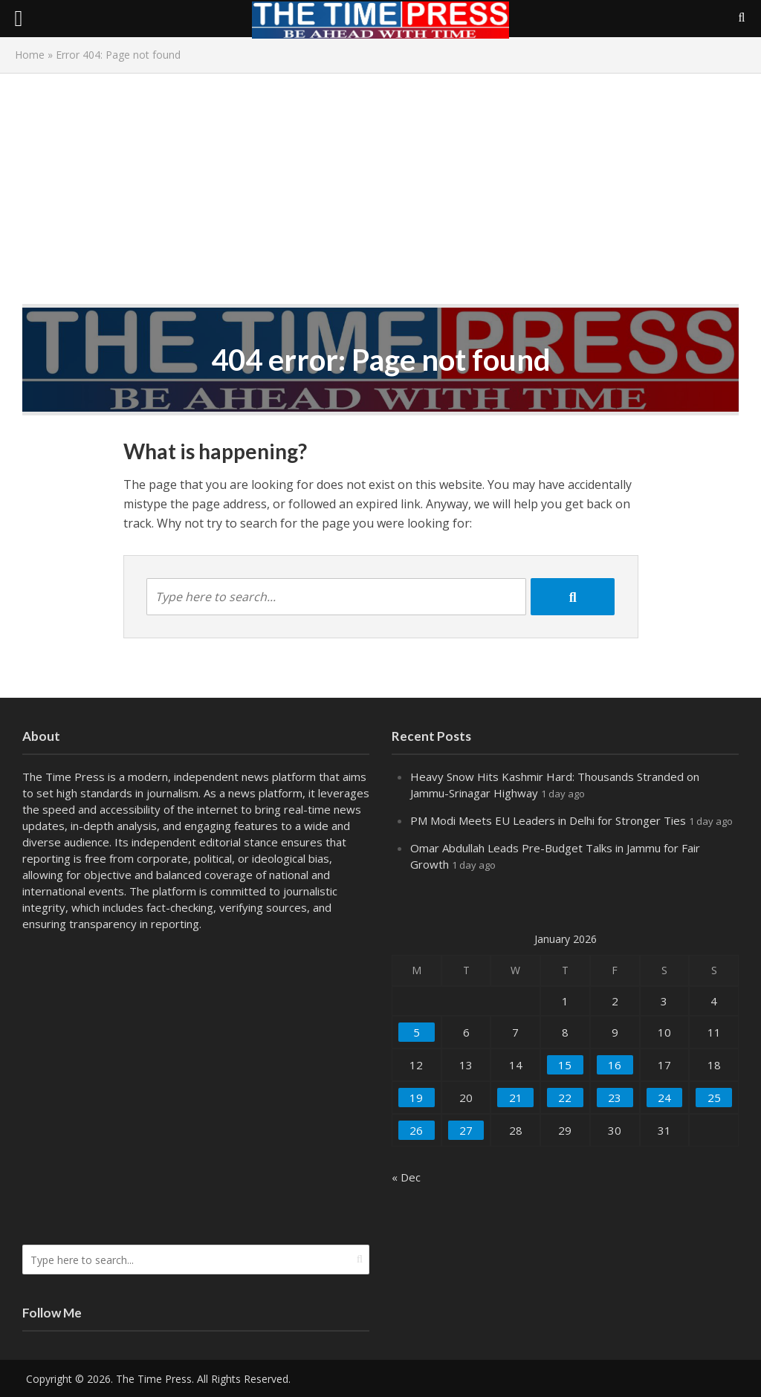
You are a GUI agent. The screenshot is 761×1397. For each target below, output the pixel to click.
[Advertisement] (380, 192)
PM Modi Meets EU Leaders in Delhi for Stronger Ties (548, 820)
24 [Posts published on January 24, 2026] (664, 1097)
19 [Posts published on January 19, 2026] (416, 1097)
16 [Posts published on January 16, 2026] (614, 1064)
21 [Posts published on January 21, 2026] (515, 1097)
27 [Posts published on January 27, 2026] (466, 1130)
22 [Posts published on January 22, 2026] (564, 1097)
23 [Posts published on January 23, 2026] (614, 1097)
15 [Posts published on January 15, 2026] (564, 1064)
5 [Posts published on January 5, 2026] (416, 1032)
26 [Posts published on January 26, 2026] (416, 1130)
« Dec (406, 1177)
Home (30, 55)
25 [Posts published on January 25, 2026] (714, 1097)
